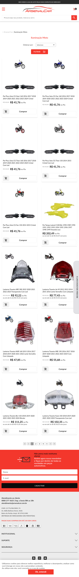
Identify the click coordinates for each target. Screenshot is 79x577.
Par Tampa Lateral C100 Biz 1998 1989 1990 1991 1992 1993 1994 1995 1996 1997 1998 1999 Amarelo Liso (58, 227)
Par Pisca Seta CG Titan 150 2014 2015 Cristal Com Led (56, 162)
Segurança (7, 547)
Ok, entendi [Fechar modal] (40, 572)
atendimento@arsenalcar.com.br (14, 503)
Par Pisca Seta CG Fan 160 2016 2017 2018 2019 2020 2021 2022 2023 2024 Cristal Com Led (58, 98)
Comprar (23, 111)
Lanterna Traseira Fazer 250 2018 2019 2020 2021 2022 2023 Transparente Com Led (58, 417)
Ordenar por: (28, 45)
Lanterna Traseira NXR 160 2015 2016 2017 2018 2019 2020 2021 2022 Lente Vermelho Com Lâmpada (19, 353)
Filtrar (40, 52)
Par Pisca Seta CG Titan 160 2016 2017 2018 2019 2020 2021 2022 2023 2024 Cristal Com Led (19, 163)
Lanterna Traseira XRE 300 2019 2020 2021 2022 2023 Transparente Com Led (19, 290)
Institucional (8, 534)
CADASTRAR (39, 486)
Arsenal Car (8, 32)
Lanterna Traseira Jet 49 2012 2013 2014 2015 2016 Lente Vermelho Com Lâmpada (57, 290)
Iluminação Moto (20, 32)
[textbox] (36, 17)
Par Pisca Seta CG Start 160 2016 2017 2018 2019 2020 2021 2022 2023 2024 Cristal (19, 97)
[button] (46, 45)
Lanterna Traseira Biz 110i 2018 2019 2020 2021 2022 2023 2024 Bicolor (18, 417)
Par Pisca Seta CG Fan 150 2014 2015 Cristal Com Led (19, 226)
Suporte (6, 540)
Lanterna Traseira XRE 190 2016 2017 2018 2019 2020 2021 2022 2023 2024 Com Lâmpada (58, 353)
